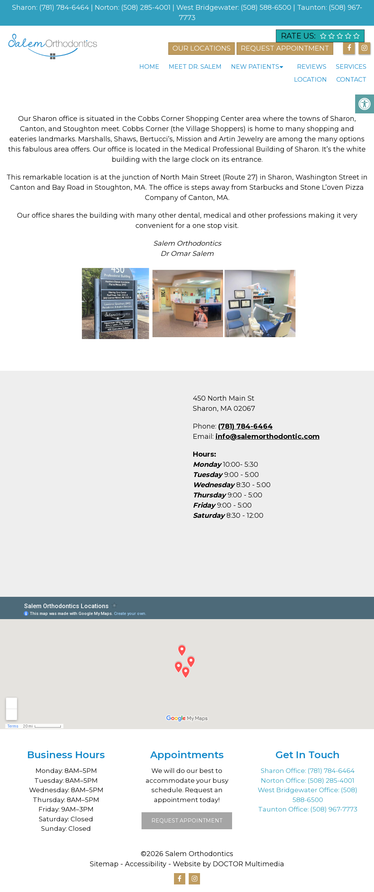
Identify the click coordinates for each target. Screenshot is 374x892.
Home (149, 66)
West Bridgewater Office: (299, 790)
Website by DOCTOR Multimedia (228, 864)
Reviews (311, 66)
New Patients (255, 66)
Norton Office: (284, 780)
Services (351, 66)
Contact (351, 79)
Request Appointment (186, 820)
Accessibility (145, 864)
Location (310, 79)
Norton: (108, 7)
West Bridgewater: (208, 7)
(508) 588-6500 (267, 7)
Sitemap (103, 864)
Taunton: (313, 7)
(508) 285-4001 (146, 7)
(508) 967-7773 (333, 809)
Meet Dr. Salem (195, 66)
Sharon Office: (284, 770)
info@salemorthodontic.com (267, 436)
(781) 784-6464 (65, 7)
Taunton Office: (284, 809)
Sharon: (25, 7)
